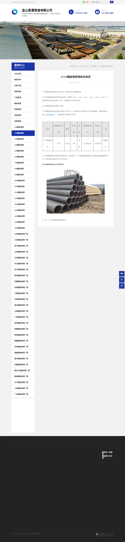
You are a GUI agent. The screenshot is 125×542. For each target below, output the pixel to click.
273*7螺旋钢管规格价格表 (57, 220)
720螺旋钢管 (19, 163)
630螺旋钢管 (19, 157)
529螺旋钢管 (19, 151)
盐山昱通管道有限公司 (34, 534)
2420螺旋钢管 (19, 228)
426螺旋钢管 (19, 145)
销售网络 (17, 91)
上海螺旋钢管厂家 (21, 388)
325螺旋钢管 (19, 139)
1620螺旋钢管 (19, 204)
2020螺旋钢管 (19, 216)
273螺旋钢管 (19, 133)
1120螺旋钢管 (19, 186)
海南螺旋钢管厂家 (21, 376)
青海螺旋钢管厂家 (21, 335)
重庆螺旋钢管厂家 (21, 359)
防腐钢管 (17, 109)
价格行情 (17, 85)
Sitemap (111, 535)
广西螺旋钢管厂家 (21, 317)
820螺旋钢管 (19, 169)
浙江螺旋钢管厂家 (21, 246)
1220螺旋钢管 (19, 192)
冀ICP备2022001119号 (103, 535)
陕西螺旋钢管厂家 (21, 275)
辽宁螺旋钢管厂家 (21, 382)
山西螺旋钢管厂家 (21, 252)
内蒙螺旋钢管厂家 (21, 364)
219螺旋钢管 (19, 127)
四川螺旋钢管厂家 (21, 269)
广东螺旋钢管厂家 (21, 394)
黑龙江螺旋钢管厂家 (22, 370)
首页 (80, 66)
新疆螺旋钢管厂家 (21, 341)
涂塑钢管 (17, 121)
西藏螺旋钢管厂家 (21, 329)
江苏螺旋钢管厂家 (21, 240)
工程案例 (17, 97)
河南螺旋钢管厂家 (21, 287)
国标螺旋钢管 (50, 114)
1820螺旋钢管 (19, 210)
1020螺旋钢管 (19, 180)
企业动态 (17, 74)
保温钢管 (17, 115)
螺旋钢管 (17, 103)
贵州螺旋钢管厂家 (21, 323)
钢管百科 (17, 80)
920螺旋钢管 (19, 175)
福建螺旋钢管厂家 (21, 353)
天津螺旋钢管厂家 (21, 258)
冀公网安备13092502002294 (105, 534)
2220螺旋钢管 (19, 222)
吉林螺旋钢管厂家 (21, 347)
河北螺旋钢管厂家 (21, 264)
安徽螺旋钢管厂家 (21, 281)
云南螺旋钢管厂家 (21, 311)
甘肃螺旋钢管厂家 (21, 299)
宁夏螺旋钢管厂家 (21, 293)
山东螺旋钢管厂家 (21, 234)
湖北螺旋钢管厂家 (21, 305)
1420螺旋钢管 (19, 198)
